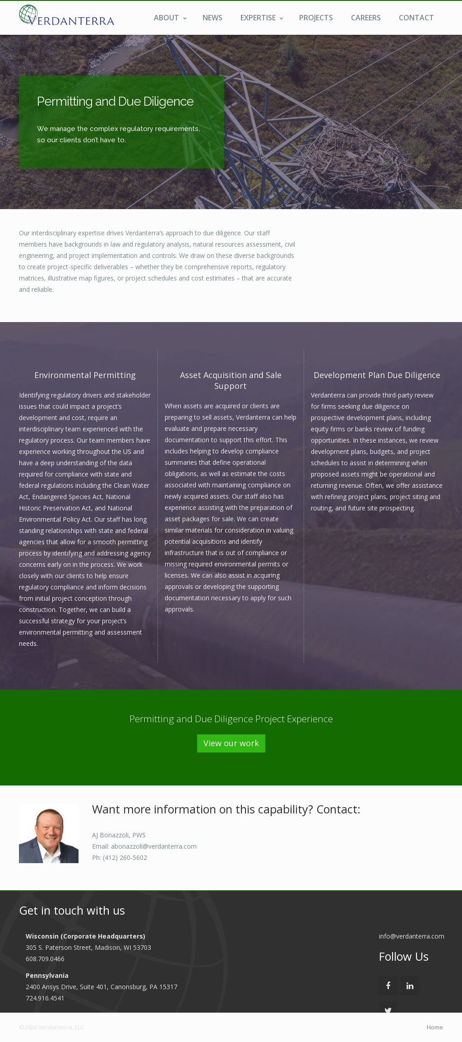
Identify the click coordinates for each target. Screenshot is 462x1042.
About (170, 18)
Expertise (261, 18)
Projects (316, 18)
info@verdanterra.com (411, 936)
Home (435, 1027)
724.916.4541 (45, 998)
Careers (366, 18)
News (212, 18)
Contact (416, 18)
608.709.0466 (45, 958)
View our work (231, 743)
